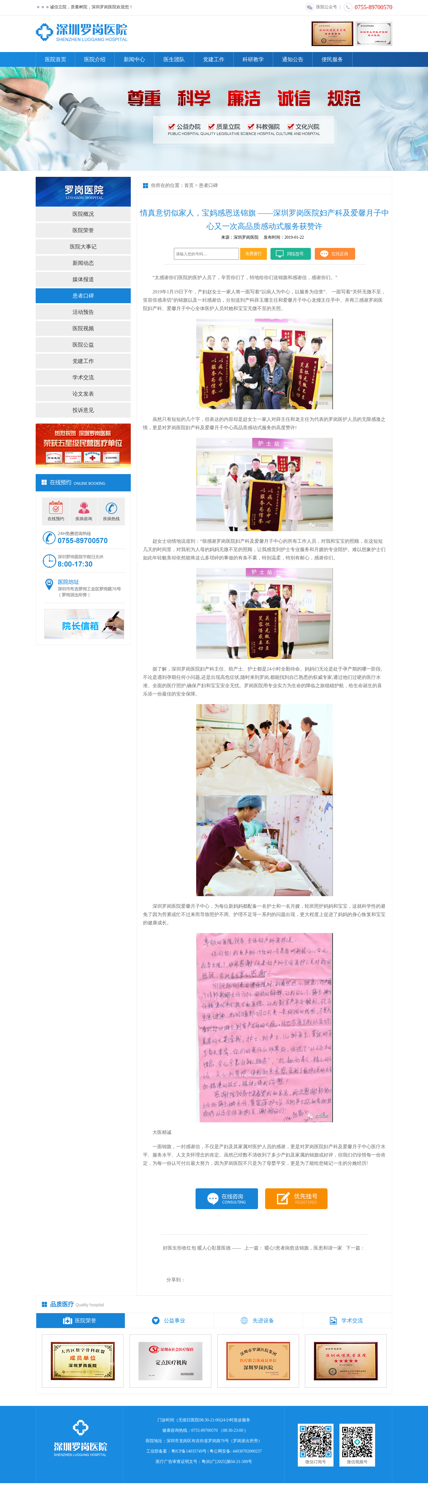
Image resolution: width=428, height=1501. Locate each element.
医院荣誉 (83, 230)
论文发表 (83, 394)
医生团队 (174, 59)
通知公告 (292, 59)
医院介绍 (95, 59)
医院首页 (55, 59)
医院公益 (83, 345)
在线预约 (56, 519)
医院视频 (83, 328)
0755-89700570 (367, 7)
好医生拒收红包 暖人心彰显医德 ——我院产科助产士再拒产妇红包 (202, 1253)
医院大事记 (83, 247)
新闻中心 (134, 59)
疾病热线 (111, 519)
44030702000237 (247, 1451)
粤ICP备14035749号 (189, 1451)
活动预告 (83, 312)
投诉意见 (83, 410)
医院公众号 (321, 7)
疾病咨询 (83, 519)
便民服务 (332, 59)
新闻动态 (83, 263)
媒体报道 (83, 279)
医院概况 (83, 214)
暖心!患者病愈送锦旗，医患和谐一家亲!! (303, 1253)
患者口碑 (83, 296)
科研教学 (253, 59)
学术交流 (83, 377)
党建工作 (213, 59)
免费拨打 (253, 253)
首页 (189, 185)
